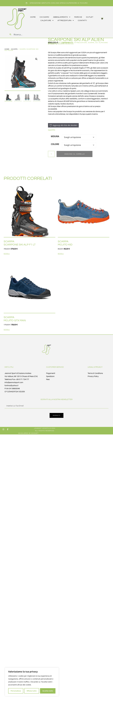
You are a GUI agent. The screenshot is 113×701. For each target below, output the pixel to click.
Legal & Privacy (95, 367)
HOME (33, 17)
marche (78, 17)
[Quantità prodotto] (51, 154)
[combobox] (28, 34)
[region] (32, 682)
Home (7, 49)
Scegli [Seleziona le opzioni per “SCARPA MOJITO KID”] (61, 253)
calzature (47, 20)
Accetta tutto (47, 691)
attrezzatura (66, 20)
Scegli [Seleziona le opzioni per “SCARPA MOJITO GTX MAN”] (7, 329)
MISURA (55, 136)
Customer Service (55, 367)
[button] (36, 59)
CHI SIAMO (44, 17)
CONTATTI (82, 20)
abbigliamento (61, 17)
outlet (89, 17)
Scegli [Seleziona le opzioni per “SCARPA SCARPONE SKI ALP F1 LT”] (7, 253)
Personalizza (16, 691)
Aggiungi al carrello (74, 154)
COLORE (55, 144)
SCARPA (14, 49)
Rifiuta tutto (32, 691)
